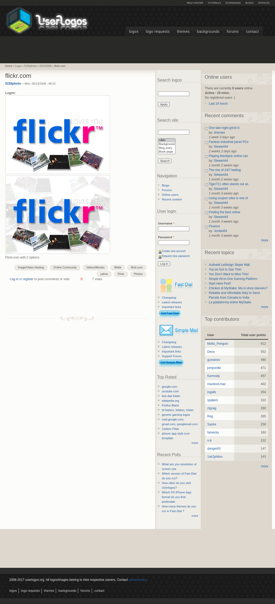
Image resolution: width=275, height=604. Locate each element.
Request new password (176, 256)
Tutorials (214, 3)
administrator (138, 580)
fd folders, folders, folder (178, 410)
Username (166, 223)
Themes (183, 32)
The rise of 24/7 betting (225, 170)
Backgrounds (208, 32)
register (28, 279)
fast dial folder (171, 396)
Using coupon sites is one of (228, 198)
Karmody (213, 376)
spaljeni (212, 400)
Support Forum (172, 356)
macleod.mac (216, 384)
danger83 (214, 448)
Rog (210, 416)
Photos (138, 273)
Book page (166, 152)
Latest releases (172, 302)
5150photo (13, 83)
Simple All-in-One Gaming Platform (233, 279)
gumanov (213, 360)
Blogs (249, 3)
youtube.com (170, 391)
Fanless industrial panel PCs (228, 142)
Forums (233, 32)
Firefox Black (170, 405)
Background (166, 144)
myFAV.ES (264, 3)
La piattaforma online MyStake (230, 302)
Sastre (211, 424)
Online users (170, 194)
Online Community (65, 267)
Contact (252, 32)
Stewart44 (221, 146)
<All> (166, 140)
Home (8, 66)
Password (166, 237)
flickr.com (59, 66)
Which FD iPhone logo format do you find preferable (176, 497)
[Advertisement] (138, 49)
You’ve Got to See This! (225, 269)
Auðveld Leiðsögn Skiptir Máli (229, 265)
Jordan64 (220, 231)
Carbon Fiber (170, 428)
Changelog (169, 297)
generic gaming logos (176, 414)
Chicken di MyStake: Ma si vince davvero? (238, 288)
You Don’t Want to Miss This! (229, 274)
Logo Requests (158, 32)
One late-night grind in (224, 128)
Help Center (195, 3)
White (117, 267)
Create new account (174, 251)
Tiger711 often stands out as (228, 184)
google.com (169, 386)
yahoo (104, 273)
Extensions (233, 3)
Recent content (172, 199)
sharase (219, 132)
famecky (213, 432)
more (195, 442)
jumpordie (214, 368)
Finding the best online (224, 212)
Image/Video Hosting (31, 267)
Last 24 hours (218, 103)
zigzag (211, 408)
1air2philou (215, 456)
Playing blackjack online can (228, 156)
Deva (211, 352)
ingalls (211, 392)
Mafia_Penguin (217, 343)
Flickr (121, 273)
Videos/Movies (95, 267)
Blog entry (166, 148)
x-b (209, 440)
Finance (214, 226)
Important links (171, 307)
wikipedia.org (170, 400)
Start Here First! (220, 283)
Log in (14, 279)
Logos (133, 32)
